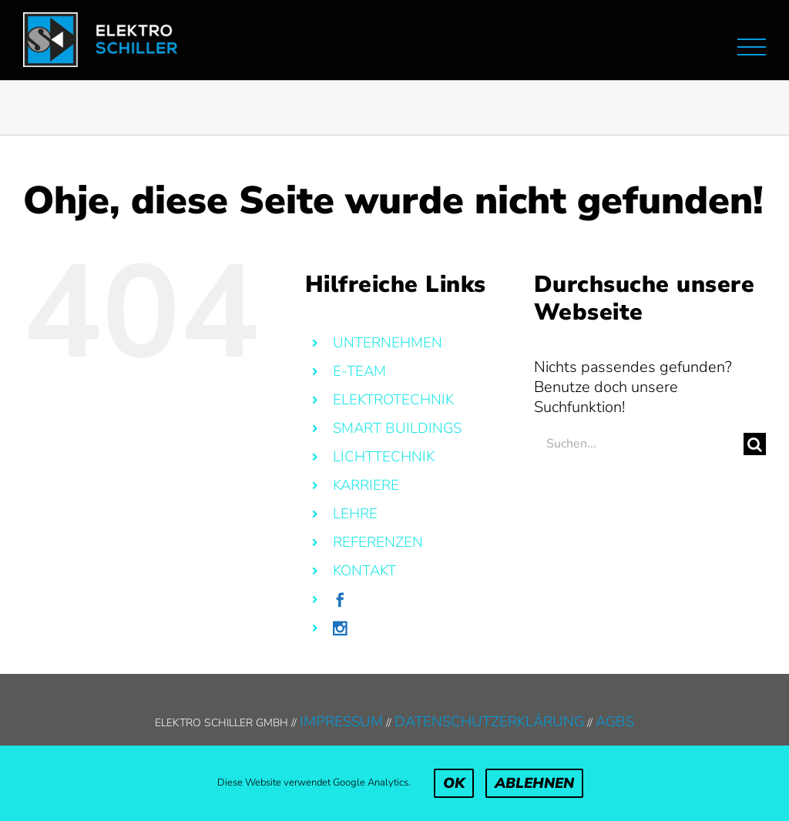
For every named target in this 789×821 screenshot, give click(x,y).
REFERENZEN (378, 542)
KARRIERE (366, 485)
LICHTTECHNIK (384, 457)
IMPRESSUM (341, 722)
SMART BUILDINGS (397, 428)
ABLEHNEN (534, 783)
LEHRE (355, 514)
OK (454, 783)
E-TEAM (359, 371)
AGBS (615, 722)
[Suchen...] (639, 444)
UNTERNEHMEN (387, 343)
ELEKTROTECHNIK (393, 400)
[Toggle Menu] (752, 47)
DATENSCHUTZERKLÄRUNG (489, 722)
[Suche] (755, 444)
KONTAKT (364, 571)
